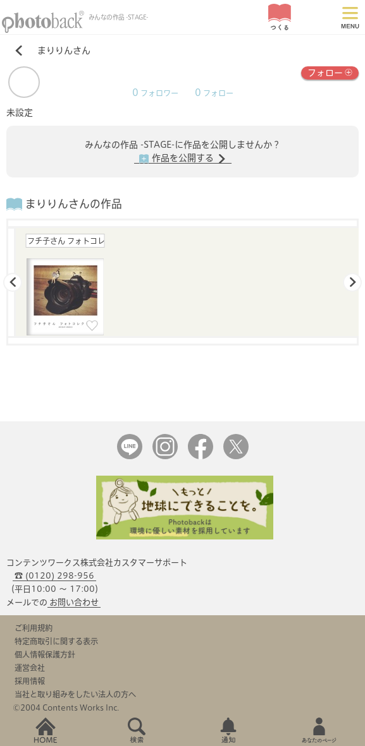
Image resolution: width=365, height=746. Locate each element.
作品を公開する (182, 158)
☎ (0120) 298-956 (54, 576)
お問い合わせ (74, 602)
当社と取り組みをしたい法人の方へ (75, 694)
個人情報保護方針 (45, 654)
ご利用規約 (34, 628)
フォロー (329, 71)
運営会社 (30, 667)
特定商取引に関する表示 (56, 641)
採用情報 (30, 681)
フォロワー (155, 93)
